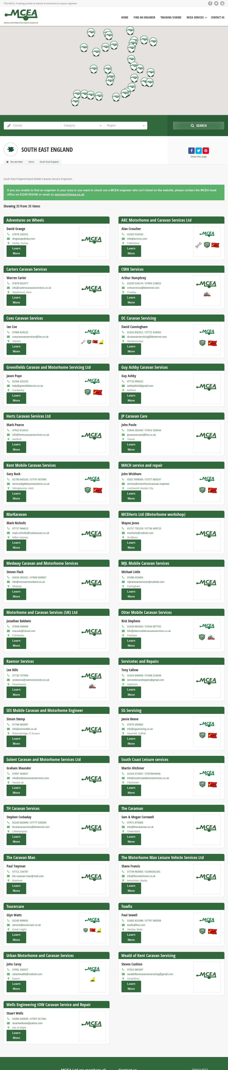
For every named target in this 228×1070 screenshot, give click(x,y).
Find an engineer (185, 1064)
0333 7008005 (135, 462)
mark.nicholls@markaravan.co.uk (30, 513)
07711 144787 (20, 828)
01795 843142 (20, 462)
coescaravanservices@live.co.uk (30, 330)
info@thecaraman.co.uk (140, 787)
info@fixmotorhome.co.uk (141, 833)
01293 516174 (135, 280)
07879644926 (152, 737)
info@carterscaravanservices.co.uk (31, 284)
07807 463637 (20, 737)
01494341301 (152, 828)
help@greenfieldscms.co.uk (27, 375)
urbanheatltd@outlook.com (27, 924)
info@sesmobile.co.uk (24, 695)
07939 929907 (38, 554)
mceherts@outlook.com (140, 513)
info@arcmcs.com (137, 238)
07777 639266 (38, 782)
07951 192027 (20, 920)
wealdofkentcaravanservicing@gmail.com (150, 924)
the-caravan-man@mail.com (28, 833)
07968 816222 (20, 325)
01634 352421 (20, 554)
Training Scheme (170, 17)
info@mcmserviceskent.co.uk (28, 558)
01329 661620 (135, 600)
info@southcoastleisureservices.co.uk (148, 741)
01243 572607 (135, 737)
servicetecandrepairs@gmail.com (145, 650)
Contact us (218, 1064)
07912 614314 (20, 417)
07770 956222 (135, 371)
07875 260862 (135, 691)
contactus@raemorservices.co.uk (30, 650)
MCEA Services (195, 17)
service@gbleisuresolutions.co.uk (30, 467)
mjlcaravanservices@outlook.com (145, 558)
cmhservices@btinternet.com (143, 284)
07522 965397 (135, 920)
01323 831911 (135, 325)
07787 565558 (153, 874)
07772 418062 (153, 325)
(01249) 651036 (134, 1021)
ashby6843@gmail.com (140, 375)
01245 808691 (20, 874)
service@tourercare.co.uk (26, 878)
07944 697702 (153, 600)
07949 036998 (20, 600)
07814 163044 (153, 417)
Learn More (16, 250)
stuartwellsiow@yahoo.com (27, 970)
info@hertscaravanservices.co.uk (30, 421)
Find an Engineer (144, 17)
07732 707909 (20, 645)
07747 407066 (38, 462)
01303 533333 (135, 234)
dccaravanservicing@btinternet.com (147, 330)
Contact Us (217, 17)
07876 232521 (20, 234)
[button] (149, 82)
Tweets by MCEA (200, 1013)
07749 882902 (135, 828)
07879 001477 (20, 280)
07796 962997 (20, 691)
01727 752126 (135, 508)
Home (124, 17)
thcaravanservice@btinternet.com (31, 787)
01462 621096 (135, 874)
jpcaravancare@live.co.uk (141, 421)
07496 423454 (135, 554)
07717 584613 (20, 508)
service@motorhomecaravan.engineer (148, 467)
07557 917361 (38, 965)
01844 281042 (135, 417)
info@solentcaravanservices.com (30, 741)
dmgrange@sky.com (23, 238)
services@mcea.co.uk (69, 194)
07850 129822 (153, 280)
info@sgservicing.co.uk (140, 695)
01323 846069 (135, 645)
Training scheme (203, 1064)
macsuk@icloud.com (23, 604)
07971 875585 (135, 782)
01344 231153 (20, 371)
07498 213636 (153, 645)
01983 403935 (20, 965)
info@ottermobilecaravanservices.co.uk (149, 604)
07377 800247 (153, 462)
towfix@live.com (136, 878)
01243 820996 (20, 782)
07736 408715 (153, 508)
